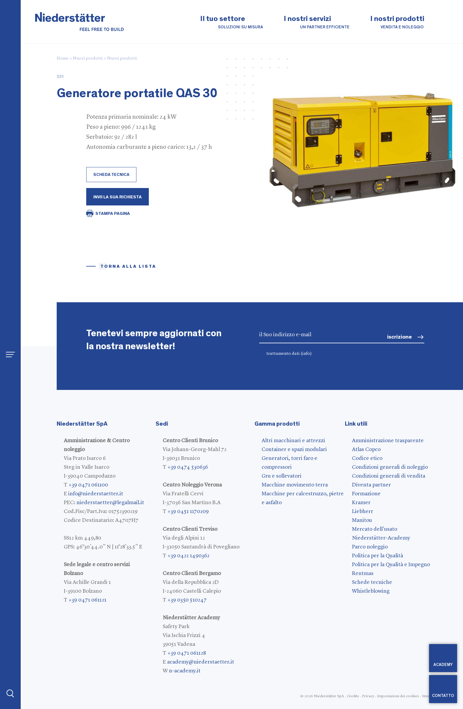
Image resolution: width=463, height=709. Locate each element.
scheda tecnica (111, 175)
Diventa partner (371, 485)
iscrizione (399, 337)
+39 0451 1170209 (188, 511)
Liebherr (362, 511)
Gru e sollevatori (281, 476)
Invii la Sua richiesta (117, 197)
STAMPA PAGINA (112, 213)
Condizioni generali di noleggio (390, 467)
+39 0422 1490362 (188, 555)
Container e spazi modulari (294, 449)
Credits (353, 696)
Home (63, 58)
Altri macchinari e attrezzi (293, 440)
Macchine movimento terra (295, 485)
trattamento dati (289, 354)
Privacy (368, 696)
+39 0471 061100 (88, 485)
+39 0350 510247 (187, 600)
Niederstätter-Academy (381, 538)
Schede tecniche (372, 582)
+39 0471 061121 (87, 600)
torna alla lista (128, 266)
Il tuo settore (231, 22)
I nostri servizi (317, 22)
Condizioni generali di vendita (388, 476)
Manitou (362, 520)
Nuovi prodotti (88, 58)
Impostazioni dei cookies (398, 696)
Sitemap (428, 696)
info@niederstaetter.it (95, 493)
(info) (306, 354)
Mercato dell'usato (374, 529)
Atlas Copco (366, 449)
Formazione (366, 493)
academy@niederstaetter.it (200, 662)
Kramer (361, 502)
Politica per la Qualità (377, 555)
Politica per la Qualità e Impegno (391, 564)
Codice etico (367, 458)
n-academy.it (184, 671)
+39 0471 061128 (186, 653)
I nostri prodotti (397, 22)
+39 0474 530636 (187, 467)
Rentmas (363, 573)
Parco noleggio (370, 547)
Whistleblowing (370, 591)
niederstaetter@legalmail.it (110, 502)
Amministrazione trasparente (388, 440)
